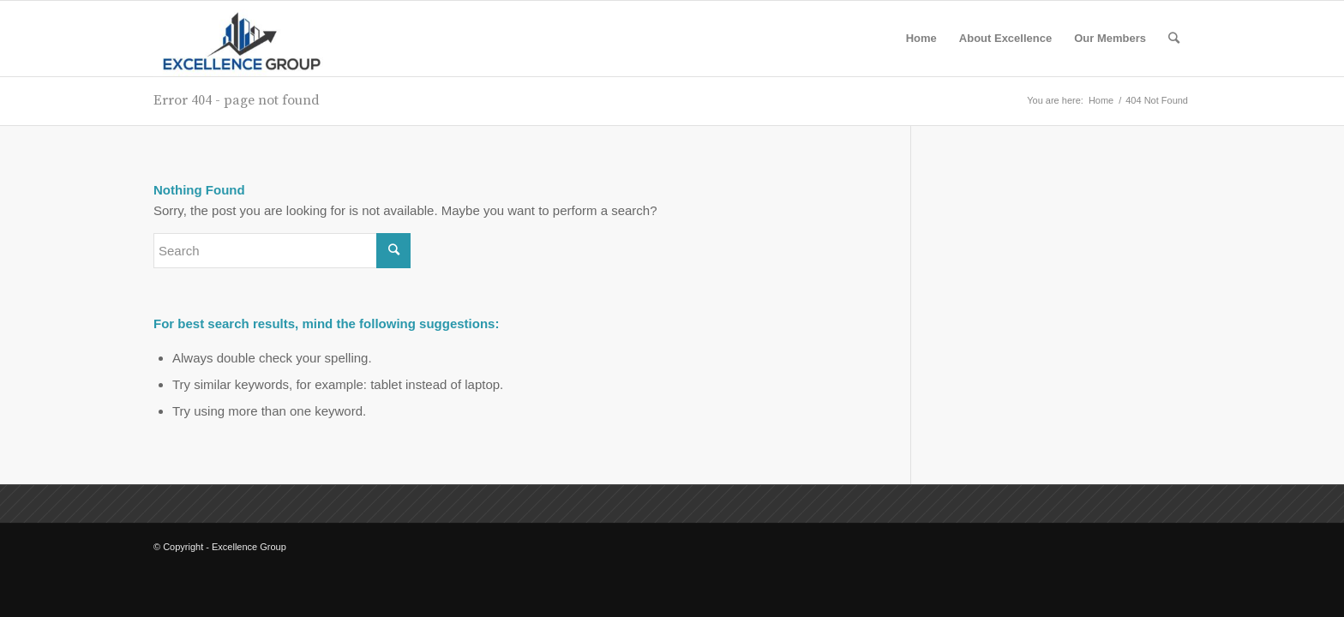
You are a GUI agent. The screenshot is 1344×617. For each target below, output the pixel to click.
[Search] (1174, 38)
